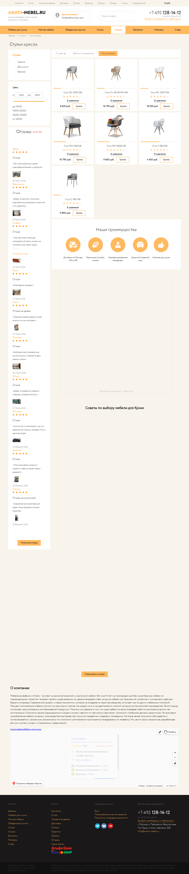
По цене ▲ (61, 53)
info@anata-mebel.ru (148, 831)
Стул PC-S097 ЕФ (160, 92)
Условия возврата (47, 3)
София (16, 223)
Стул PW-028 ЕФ (73, 146)
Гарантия (89, 3)
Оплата (76, 3)
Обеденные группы (75, 30)
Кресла (19, 62)
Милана (17, 411)
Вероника (18, 184)
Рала (15, 270)
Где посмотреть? (70, 14)
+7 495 (165, 13)
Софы (178, 30)
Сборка (101, 3)
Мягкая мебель (46, 30)
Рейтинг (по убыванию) (83, 53)
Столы (100, 30)
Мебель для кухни (17, 30)
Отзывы (113, 3)
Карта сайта (57, 844)
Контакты (19, 3)
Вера (15, 149)
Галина (16, 489)
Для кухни (21, 67)
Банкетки (138, 30)
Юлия (16, 376)
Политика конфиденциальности (111, 818)
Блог (96, 811)
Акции (125, 3)
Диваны (12, 811)
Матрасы (158, 30)
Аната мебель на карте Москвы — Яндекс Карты (116, 391)
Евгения (17, 450)
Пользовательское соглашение (110, 814)
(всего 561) (37, 132)
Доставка (64, 3)
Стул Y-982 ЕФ (159, 146)
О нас (31, 3)
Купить (79, 106)
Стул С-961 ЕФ (72, 199)
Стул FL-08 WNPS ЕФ (116, 92)
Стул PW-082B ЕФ (116, 146)
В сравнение (73, 100)
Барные (19, 71)
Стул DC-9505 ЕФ (72, 92)
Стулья (118, 30)
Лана (15, 302)
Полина (17, 337)
